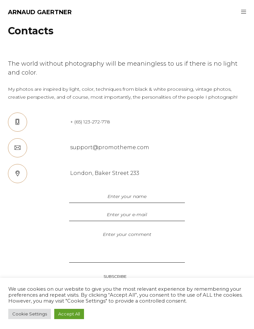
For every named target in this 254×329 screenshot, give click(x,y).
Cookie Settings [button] (29, 313)
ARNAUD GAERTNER (40, 12)
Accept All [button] (69, 313)
